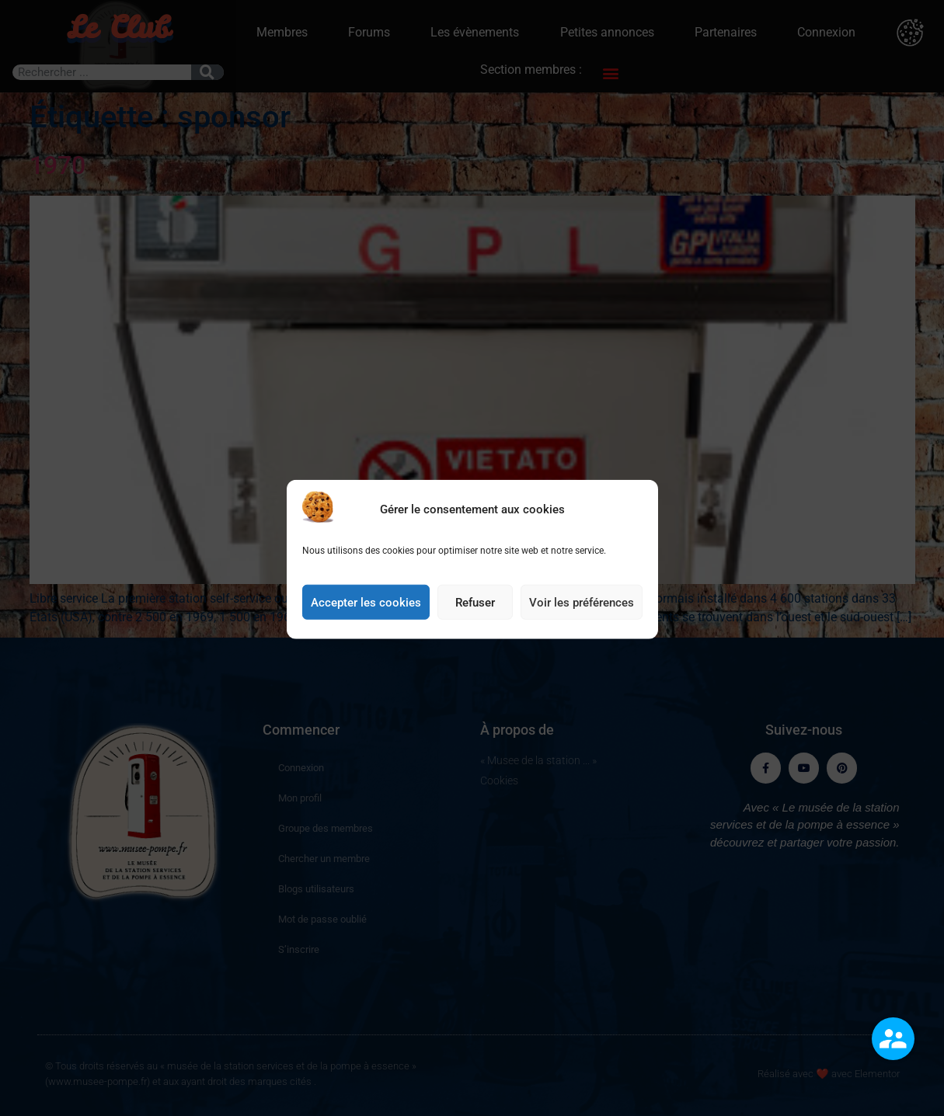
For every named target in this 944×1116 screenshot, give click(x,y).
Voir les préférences (581, 622)
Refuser (475, 622)
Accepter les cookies (366, 622)
